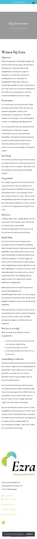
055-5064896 (7, 496)
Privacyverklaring (7, 504)
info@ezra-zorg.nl (9, 499)
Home (12, 28)
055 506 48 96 (20, 2)
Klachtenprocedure (8, 509)
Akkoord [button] (29, 534)
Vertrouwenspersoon (9, 514)
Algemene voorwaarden (18, 536)
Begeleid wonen (21, 28)
